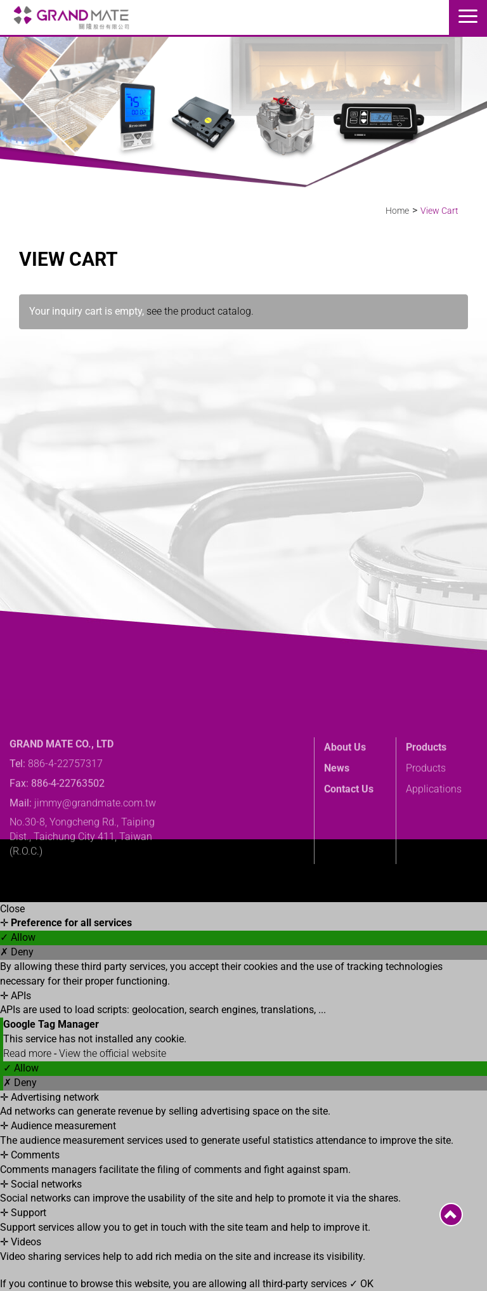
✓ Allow (18, 937)
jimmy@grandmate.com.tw (95, 840)
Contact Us (348, 827)
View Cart (439, 211)
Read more (28, 1053)
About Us (345, 785)
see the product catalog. (199, 311)
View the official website (112, 1053)
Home (397, 211)
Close (12, 909)
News (336, 806)
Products (426, 785)
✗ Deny (17, 952)
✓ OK (361, 1284)
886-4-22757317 (65, 802)
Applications (434, 827)
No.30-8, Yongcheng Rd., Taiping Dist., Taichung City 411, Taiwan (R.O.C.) (82, 874)
